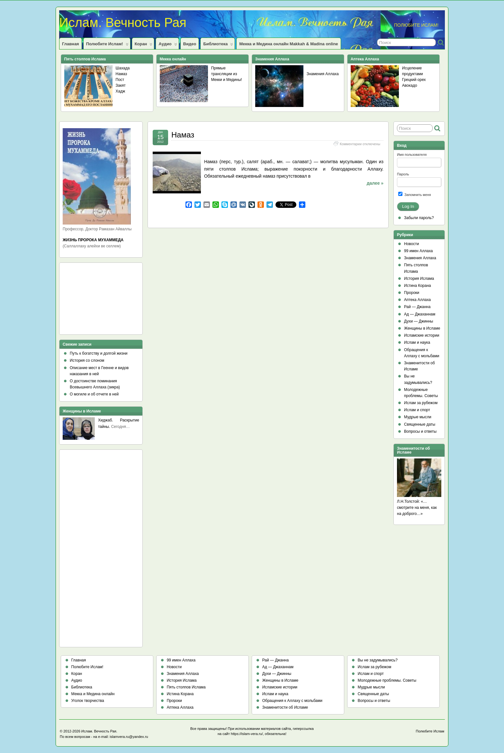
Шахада (123, 68)
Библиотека (218, 45)
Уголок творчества (87, 700)
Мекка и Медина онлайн (93, 694)
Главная (70, 43)
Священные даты (419, 424)
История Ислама (419, 278)
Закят (121, 85)
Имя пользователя (412, 154)
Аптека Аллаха (417, 299)
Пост (120, 79)
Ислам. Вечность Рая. (99, 731)
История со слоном (87, 360)
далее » (375, 183)
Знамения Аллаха (323, 74)
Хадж (120, 91)
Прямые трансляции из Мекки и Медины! (226, 74)
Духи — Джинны (418, 321)
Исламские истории (421, 335)
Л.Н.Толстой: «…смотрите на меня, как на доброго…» (417, 507)
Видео (189, 43)
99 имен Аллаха (418, 251)
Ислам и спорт (417, 410)
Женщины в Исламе (422, 328)
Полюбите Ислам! (107, 45)
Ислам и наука (417, 342)
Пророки (411, 292)
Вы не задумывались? (378, 660)
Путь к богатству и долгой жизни (99, 353)
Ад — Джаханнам (419, 314)
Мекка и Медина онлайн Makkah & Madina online (288, 43)
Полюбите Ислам (430, 731)
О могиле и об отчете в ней (94, 394)
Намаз (121, 74)
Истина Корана (417, 285)
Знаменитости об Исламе (285, 707)
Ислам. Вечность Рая (122, 22)
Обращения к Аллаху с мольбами (292, 700)
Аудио (167, 45)
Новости (411, 244)
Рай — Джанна (417, 307)
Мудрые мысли (417, 417)
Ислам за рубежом (420, 403)
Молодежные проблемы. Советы (387, 680)
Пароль (403, 174)
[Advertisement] (92, 301)
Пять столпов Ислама (186, 687)
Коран (144, 45)
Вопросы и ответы (420, 431)
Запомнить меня (414, 194)
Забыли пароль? (419, 218)
